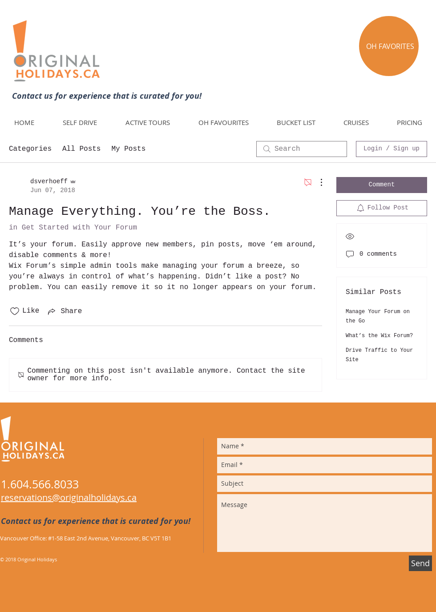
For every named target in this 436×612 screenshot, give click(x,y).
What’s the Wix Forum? (379, 336)
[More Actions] (316, 182)
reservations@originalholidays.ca (69, 497)
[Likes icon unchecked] (14, 311)
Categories (30, 149)
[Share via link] (64, 311)
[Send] (420, 563)
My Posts (128, 149)
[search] (301, 149)
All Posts (81, 149)
